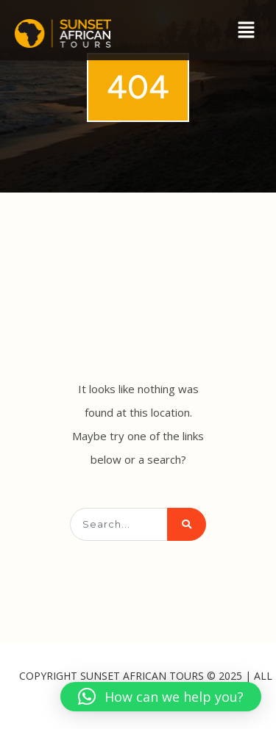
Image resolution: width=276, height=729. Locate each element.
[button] (246, 30)
